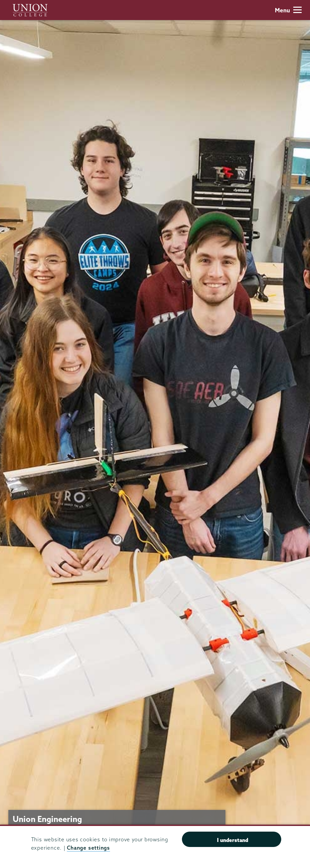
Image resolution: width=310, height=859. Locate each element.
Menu (288, 10)
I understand (232, 840)
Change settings (88, 848)
